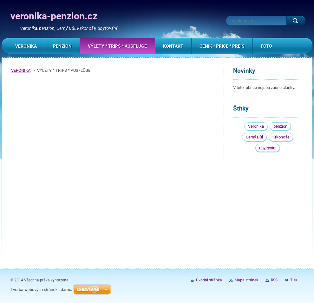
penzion (280, 126)
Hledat (295, 20)
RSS (274, 280)
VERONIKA (20, 70)
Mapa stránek (246, 280)
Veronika (256, 126)
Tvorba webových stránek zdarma (41, 289)
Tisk (293, 280)
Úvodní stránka (209, 280)
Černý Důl (254, 137)
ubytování (267, 147)
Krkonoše (281, 137)
